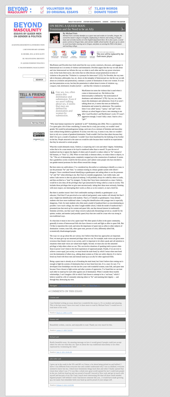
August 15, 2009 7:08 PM (64, 330)
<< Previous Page (65, 286)
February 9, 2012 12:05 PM (65, 385)
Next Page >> (94, 286)
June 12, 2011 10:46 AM (64, 352)
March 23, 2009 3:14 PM (64, 313)
